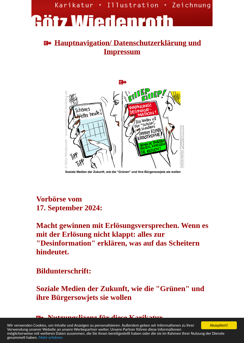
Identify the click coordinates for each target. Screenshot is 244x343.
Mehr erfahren (51, 337)
